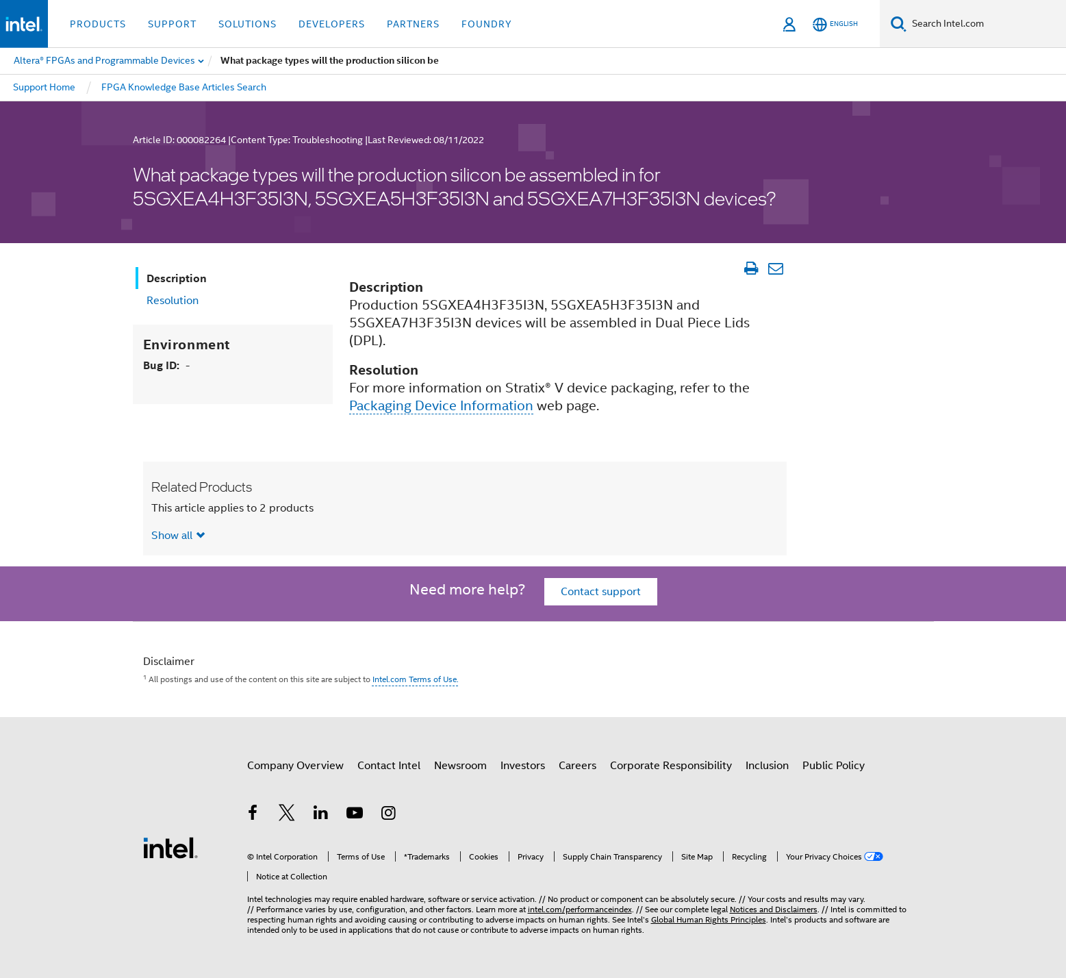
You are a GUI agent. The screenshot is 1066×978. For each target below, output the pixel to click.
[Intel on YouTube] (354, 815)
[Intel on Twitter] (287, 815)
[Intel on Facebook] (253, 815)
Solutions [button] (247, 24)
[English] (835, 24)
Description (177, 278)
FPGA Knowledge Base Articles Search (183, 87)
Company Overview (295, 766)
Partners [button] (413, 24)
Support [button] (172, 24)
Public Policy (833, 766)
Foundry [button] (486, 24)
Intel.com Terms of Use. (415, 679)
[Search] (898, 23)
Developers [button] (332, 24)
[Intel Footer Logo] (170, 847)
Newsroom (460, 766)
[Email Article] (776, 268)
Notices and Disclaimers (773, 909)
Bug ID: (166, 365)
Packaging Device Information (441, 405)
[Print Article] (751, 268)
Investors (522, 766)
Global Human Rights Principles (708, 919)
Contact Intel (388, 766)
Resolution (173, 301)
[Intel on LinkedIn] (321, 815)
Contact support (601, 592)
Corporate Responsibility (671, 766)
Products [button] (98, 24)
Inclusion (767, 766)
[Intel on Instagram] (389, 815)
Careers (577, 766)
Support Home (44, 87)
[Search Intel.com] (986, 24)
